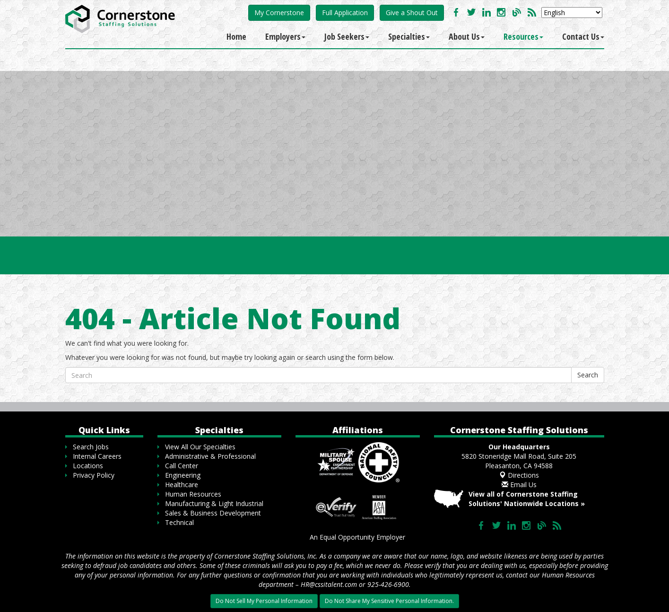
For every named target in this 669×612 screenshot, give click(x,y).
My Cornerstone (279, 12)
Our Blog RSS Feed (531, 12)
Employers (285, 36)
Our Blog (516, 12)
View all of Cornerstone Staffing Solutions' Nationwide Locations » (527, 499)
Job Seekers (346, 36)
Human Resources (193, 494)
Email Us (519, 484)
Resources (523, 36)
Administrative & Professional (210, 456)
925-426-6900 (388, 584)
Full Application (345, 12)
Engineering (182, 475)
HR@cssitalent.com (329, 584)
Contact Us (583, 36)
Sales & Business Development (213, 512)
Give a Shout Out (412, 12)
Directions (519, 475)
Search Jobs (91, 446)
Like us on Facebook (456, 12)
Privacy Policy (93, 475)
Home (236, 36)
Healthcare (181, 484)
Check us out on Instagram (501, 12)
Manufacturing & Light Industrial (214, 503)
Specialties (409, 36)
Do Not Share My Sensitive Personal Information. (389, 601)
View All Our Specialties (200, 446)
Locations (88, 465)
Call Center (181, 465)
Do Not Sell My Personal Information (264, 601)
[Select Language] (571, 12)
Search (587, 374)
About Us (467, 36)
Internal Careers (97, 456)
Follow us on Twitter (471, 12)
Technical (179, 522)
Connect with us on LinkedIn (486, 12)
